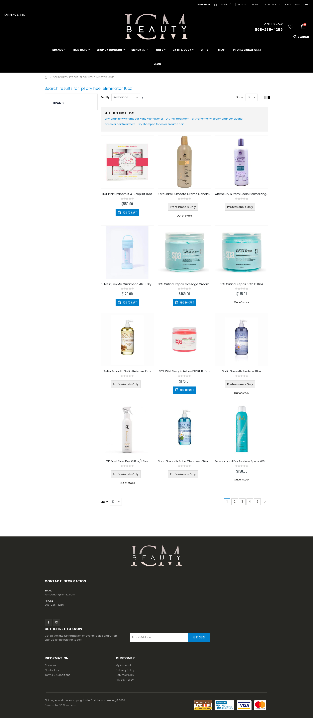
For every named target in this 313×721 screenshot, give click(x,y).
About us (50, 668)
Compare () (223, 4)
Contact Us (272, 4)
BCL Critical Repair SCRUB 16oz (242, 286)
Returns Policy (125, 678)
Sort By (106, 97)
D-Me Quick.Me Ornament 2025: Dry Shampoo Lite (128, 286)
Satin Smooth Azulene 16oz (241, 373)
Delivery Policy (125, 673)
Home (255, 4)
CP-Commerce (67, 708)
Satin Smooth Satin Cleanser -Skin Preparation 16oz (184, 464)
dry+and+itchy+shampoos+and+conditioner (136, 120)
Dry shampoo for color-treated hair (167, 126)
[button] (290, 26)
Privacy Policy (125, 682)
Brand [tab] (73, 102)
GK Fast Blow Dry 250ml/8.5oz (128, 464)
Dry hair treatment (183, 120)
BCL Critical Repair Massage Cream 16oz (184, 286)
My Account (123, 668)
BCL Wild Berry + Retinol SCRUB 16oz (185, 373)
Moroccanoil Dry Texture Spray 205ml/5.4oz (241, 464)
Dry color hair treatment (123, 126)
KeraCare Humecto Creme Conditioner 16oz (184, 196)
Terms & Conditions (57, 678)
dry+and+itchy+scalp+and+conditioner (226, 120)
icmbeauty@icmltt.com (60, 597)
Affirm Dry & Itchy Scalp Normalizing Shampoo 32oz (241, 196)
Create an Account (297, 4)
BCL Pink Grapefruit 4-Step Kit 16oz (128, 196)
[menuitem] (157, 64)
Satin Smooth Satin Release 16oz (128, 373)
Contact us (52, 673)
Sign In (242, 4)
